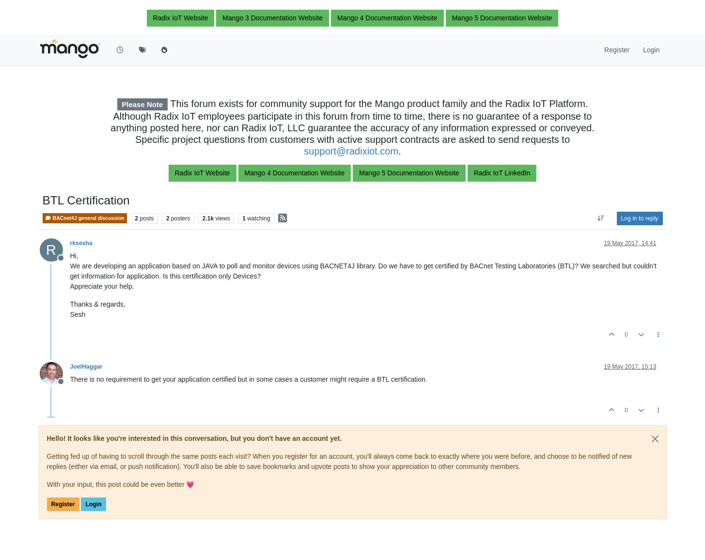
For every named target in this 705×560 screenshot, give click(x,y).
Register (63, 504)
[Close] (655, 439)
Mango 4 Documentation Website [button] (387, 18)
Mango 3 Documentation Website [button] (272, 18)
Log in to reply (639, 218)
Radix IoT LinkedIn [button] (502, 173)
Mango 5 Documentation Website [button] (502, 18)
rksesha (81, 243)
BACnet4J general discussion (85, 218)
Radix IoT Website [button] (180, 18)
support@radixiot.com (351, 151)
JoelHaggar (86, 366)
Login (93, 504)
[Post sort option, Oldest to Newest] (601, 218)
